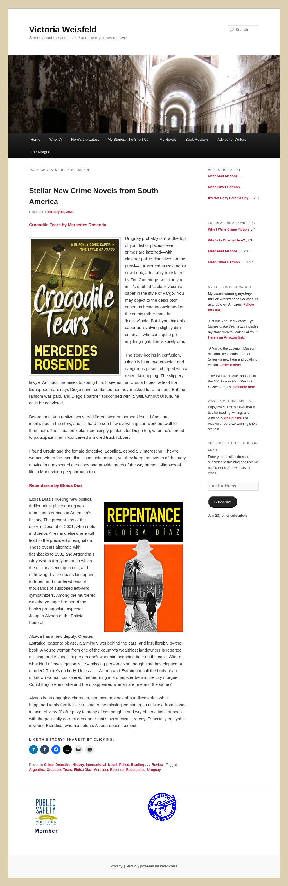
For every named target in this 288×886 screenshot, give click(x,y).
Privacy (116, 866)
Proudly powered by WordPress (152, 866)
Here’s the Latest (85, 139)
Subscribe (222, 502)
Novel (112, 765)
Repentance (135, 770)
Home (35, 139)
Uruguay (154, 770)
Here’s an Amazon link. (226, 337)
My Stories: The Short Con (129, 139)
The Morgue (40, 152)
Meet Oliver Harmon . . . (227, 187)
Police (124, 765)
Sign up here (231, 418)
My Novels (168, 139)
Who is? (55, 139)
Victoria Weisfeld (63, 29)
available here (244, 387)
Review (157, 765)
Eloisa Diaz (82, 770)
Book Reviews (196, 139)
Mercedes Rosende (108, 770)
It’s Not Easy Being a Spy (228, 198)
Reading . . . (140, 765)
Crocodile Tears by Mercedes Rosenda (67, 224)
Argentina (37, 770)
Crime (49, 765)
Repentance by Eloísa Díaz (55, 485)
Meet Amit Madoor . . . (225, 176)
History (78, 765)
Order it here (230, 365)
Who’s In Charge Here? (226, 240)
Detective (62, 765)
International (96, 765)
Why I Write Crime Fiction (228, 229)
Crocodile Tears (59, 770)
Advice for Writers (231, 139)
